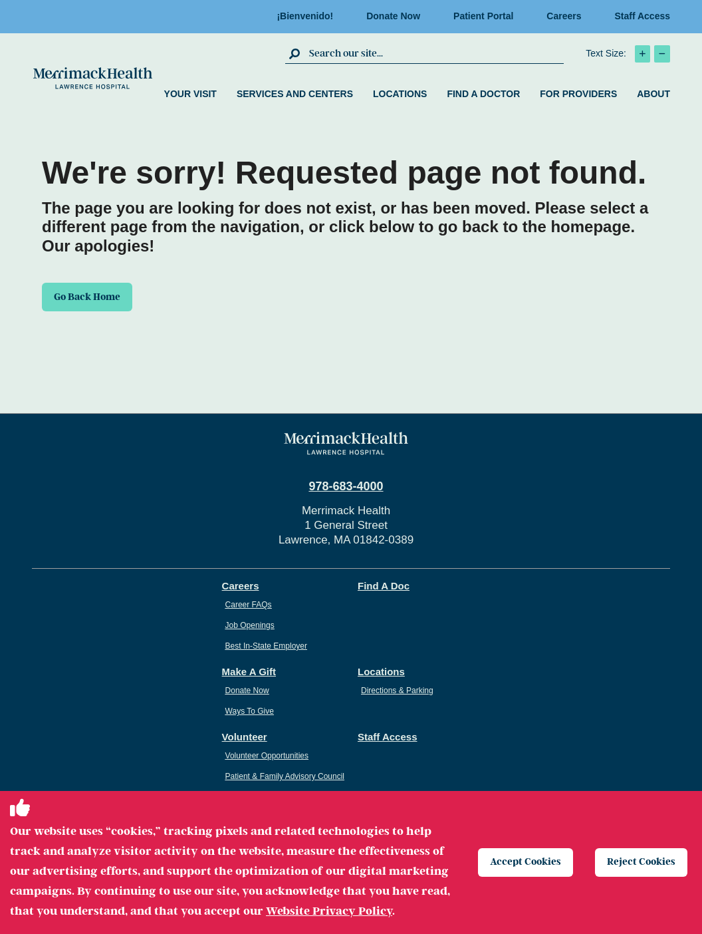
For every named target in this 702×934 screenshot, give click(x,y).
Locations (400, 93)
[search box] (435, 53)
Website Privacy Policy (329, 910)
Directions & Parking (397, 690)
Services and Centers (295, 93)
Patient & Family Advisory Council (284, 776)
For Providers (578, 93)
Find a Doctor (483, 93)
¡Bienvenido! (305, 16)
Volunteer (244, 736)
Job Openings (250, 625)
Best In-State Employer (266, 646)
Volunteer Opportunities (266, 755)
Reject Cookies (643, 862)
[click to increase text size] (642, 54)
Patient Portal (483, 16)
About (653, 93)
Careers (563, 16)
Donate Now (393, 16)
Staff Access (642, 16)
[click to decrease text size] (662, 54)
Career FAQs (248, 604)
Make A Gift (249, 671)
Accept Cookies (526, 862)
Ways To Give (249, 711)
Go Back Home (91, 298)
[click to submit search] (295, 53)
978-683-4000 (345, 486)
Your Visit (190, 93)
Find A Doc (384, 585)
